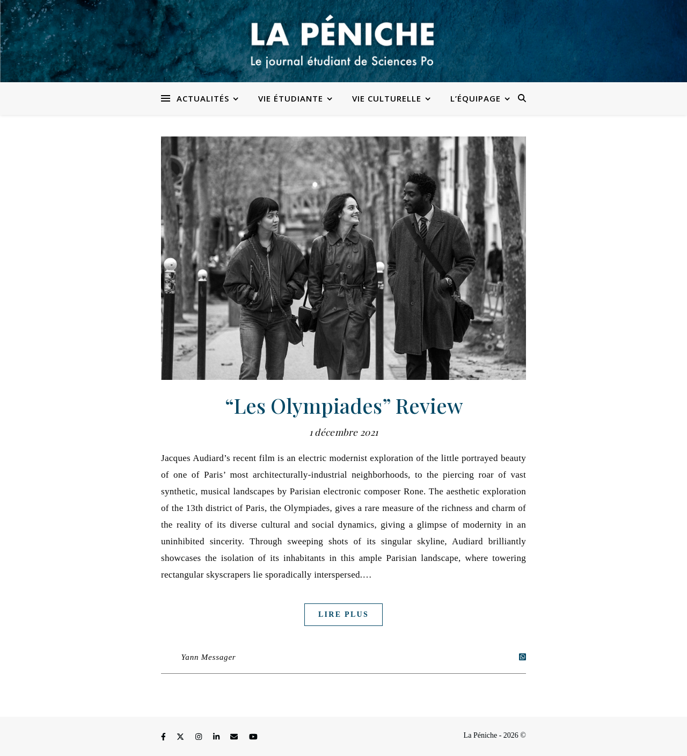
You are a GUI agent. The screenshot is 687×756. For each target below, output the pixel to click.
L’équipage (475, 98)
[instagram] (199, 737)
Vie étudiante (290, 98)
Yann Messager (208, 657)
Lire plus (343, 614)
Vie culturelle (386, 98)
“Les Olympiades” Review (344, 405)
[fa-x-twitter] (181, 737)
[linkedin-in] (217, 737)
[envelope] (235, 737)
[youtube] (253, 737)
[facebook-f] (164, 737)
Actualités (203, 98)
